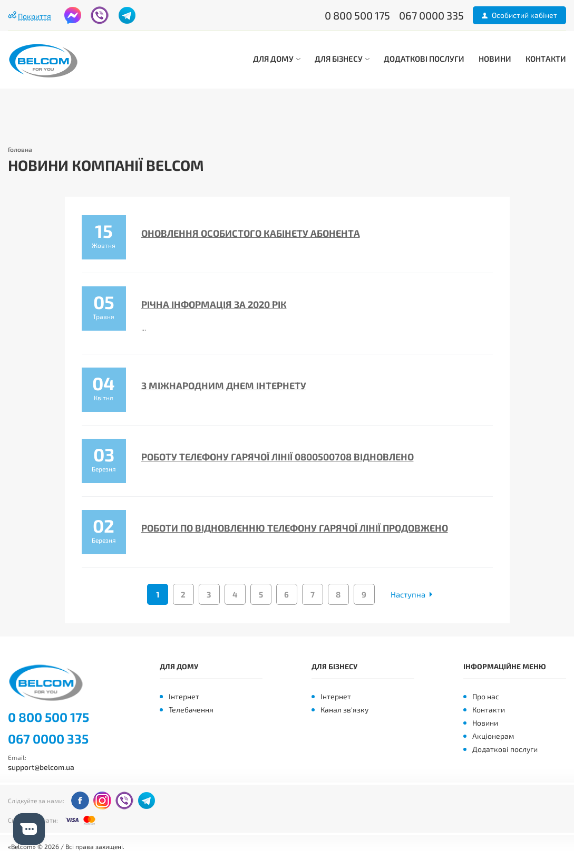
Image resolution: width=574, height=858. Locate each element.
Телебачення (191, 709)
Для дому (276, 58)
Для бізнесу (342, 58)
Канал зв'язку (344, 709)
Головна (20, 149)
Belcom (49, 682)
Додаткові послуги (424, 58)
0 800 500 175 (48, 717)
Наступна (408, 594)
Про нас (485, 696)
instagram (102, 800)
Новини (495, 58)
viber (100, 15)
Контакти (546, 58)
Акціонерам (493, 735)
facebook (72, 15)
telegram (127, 15)
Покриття (34, 16)
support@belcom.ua (41, 767)
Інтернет (184, 696)
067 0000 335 (48, 739)
